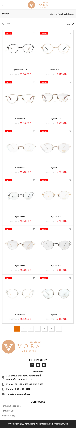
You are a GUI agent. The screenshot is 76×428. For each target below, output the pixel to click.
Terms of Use (7, 411)
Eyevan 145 (20, 118)
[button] (3, 4)
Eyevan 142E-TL (20, 69)
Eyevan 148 (20, 216)
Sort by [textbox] (68, 24)
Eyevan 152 (20, 314)
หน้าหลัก (53, 14)
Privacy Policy (8, 416)
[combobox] (63, 24)
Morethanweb (61, 424)
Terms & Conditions (11, 406)
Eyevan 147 (20, 167)
